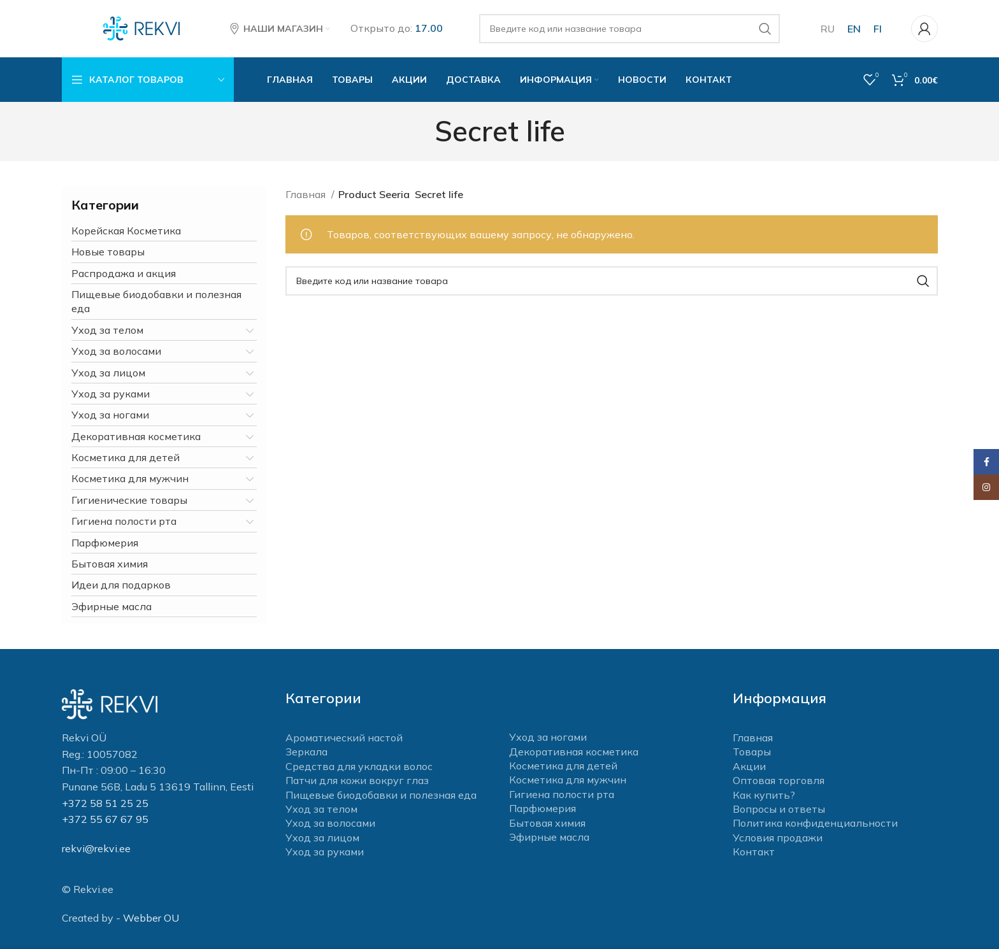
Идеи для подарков (121, 584)
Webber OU (151, 917)
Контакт (754, 851)
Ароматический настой (344, 737)
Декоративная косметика (136, 436)
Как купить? (764, 794)
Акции (749, 766)
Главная (306, 194)
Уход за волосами (116, 351)
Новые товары (108, 251)
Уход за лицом (108, 372)
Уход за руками (110, 393)
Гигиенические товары (129, 500)
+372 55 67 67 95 (105, 819)
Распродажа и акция (123, 273)
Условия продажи (778, 837)
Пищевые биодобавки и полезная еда (156, 301)
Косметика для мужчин (130, 478)
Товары (752, 751)
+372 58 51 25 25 (105, 803)
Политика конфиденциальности (815, 823)
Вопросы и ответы (779, 809)
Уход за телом (107, 330)
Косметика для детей (125, 457)
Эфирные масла (111, 606)
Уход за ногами (110, 414)
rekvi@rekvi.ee (96, 848)
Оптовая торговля (778, 780)
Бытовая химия (109, 563)
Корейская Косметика (126, 230)
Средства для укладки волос (359, 766)
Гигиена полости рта (123, 521)
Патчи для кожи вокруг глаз (357, 780)
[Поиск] (629, 28)
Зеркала (306, 751)
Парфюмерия (104, 542)
